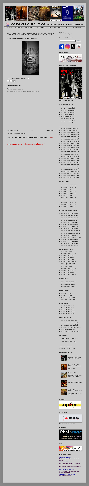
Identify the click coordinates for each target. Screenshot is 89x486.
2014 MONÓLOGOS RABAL (68, 257)
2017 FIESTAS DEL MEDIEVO (68, 143)
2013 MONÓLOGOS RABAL (68, 255)
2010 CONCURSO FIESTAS (68, 215)
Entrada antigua (50, 130)
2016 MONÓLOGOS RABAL (68, 261)
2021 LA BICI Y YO (65, 293)
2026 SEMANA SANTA (66, 122)
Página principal (8, 27)
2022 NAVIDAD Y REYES (67, 199)
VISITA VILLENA (52, 27)
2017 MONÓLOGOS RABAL (68, 263)
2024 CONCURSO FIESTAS (68, 243)
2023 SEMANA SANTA (66, 116)
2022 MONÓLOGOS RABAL (68, 268)
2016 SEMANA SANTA (66, 107)
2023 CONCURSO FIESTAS (68, 241)
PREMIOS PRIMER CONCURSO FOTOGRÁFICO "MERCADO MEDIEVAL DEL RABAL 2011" (75, 375)
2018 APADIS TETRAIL (66, 309)
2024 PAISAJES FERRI (66, 329)
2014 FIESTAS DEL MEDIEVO (68, 134)
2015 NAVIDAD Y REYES (67, 186)
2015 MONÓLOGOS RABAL (68, 259)
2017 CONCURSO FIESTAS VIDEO (69, 230)
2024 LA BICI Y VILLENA (67, 299)
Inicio (32, 130)
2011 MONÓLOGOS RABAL (68, 252)
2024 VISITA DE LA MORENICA (68, 331)
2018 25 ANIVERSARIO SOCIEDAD (69, 327)
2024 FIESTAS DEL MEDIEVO (68, 168)
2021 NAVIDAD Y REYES (67, 197)
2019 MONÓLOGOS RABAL (68, 267)
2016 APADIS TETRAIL (66, 306)
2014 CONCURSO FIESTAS (68, 222)
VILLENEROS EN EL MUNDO (68, 340)
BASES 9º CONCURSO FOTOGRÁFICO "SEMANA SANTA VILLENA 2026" (74, 357)
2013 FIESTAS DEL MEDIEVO (68, 132)
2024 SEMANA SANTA (66, 118)
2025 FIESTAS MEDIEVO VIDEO (69, 173)
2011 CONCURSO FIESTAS (68, 217)
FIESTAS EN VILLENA (30, 27)
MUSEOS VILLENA (41, 27)
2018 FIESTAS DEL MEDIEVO (68, 147)
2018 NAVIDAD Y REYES (67, 191)
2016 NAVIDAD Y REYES (67, 187)
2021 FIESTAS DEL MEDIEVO (68, 158)
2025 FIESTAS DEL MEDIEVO (18, 78)
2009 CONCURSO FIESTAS (68, 213)
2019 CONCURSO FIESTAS (68, 235)
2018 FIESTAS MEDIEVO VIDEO (69, 149)
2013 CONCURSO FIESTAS (68, 220)
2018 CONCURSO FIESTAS (68, 232)
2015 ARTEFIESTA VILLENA (68, 324)
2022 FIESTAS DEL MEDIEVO (68, 160)
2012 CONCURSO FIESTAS (68, 219)
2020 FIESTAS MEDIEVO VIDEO (69, 156)
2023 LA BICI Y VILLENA (67, 297)
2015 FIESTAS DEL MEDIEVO (68, 136)
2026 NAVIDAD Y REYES (67, 206)
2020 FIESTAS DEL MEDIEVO (68, 155)
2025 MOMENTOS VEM (67, 286)
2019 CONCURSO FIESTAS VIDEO (69, 237)
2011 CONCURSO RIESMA (67, 320)
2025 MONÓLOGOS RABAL (68, 274)
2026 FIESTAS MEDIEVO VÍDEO (69, 177)
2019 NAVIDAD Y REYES (67, 193)
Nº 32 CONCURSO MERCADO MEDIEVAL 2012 (75, 381)
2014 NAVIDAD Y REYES (67, 184)
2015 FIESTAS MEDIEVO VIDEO (69, 138)
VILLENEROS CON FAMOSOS (68, 338)
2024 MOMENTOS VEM (67, 284)
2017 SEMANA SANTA (66, 108)
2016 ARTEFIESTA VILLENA (68, 325)
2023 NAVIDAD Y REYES (67, 201)
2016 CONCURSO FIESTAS (68, 226)
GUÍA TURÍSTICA (19, 27)
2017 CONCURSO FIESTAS (68, 228)
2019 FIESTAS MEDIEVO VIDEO (69, 153)
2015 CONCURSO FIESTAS (68, 224)
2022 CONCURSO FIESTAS (68, 239)
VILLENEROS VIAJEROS (67, 342)
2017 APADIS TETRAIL (66, 307)
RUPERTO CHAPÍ (77, 27)
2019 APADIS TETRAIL (66, 311)
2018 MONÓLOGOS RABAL (68, 265)
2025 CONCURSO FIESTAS (68, 245)
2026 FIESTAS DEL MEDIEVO (68, 175)
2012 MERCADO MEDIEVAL (68, 130)
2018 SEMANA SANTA (66, 110)
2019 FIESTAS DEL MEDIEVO (68, 151)
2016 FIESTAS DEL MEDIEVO (68, 140)
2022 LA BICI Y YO (65, 295)
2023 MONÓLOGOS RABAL (68, 270)
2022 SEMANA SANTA (66, 114)
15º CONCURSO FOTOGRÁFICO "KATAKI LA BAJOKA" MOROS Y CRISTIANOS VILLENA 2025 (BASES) (75, 392)
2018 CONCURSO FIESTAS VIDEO (69, 233)
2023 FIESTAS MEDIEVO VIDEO (69, 166)
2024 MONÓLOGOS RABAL (68, 272)
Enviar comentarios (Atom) (20, 133)
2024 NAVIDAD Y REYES (67, 202)
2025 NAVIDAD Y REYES (67, 204)
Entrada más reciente (12, 130)
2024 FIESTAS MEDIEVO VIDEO (69, 169)
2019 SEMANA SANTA (66, 112)
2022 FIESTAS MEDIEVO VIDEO (69, 162)
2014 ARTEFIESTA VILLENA (68, 322)
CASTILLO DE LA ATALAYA (64, 27)
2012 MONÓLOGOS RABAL (68, 253)
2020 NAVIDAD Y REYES (67, 195)
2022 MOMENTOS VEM (67, 281)
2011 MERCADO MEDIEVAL (68, 128)
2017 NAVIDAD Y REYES (67, 189)
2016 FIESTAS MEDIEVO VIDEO (69, 141)
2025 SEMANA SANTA (66, 120)
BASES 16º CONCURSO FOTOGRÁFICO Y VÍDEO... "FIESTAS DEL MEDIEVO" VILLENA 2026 (74, 366)
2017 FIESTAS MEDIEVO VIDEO (69, 145)
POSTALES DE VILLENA (67, 348)
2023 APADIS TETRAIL (66, 313)
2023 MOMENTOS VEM (67, 283)
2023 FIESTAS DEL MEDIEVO (68, 164)
